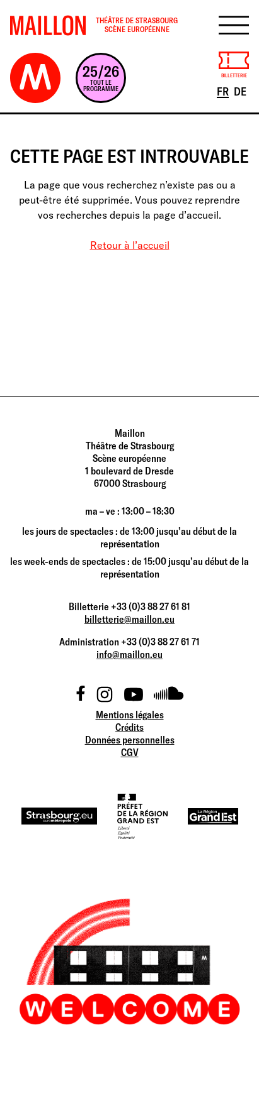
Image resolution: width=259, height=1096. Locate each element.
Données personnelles (130, 739)
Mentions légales (130, 714)
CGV (130, 752)
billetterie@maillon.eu (129, 619)
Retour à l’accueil (130, 245)
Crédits (129, 727)
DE (241, 90)
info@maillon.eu (129, 654)
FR (223, 90)
